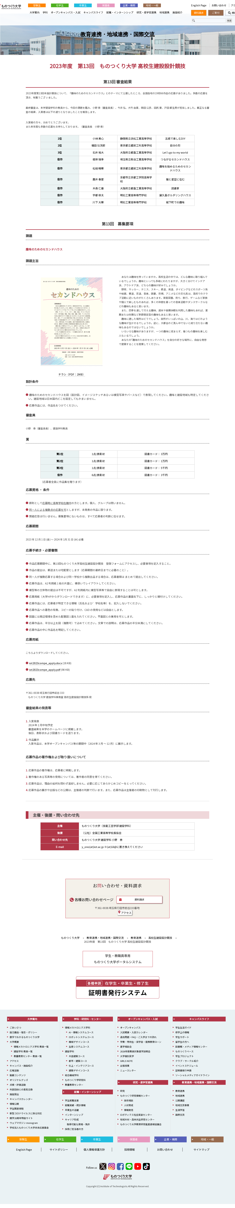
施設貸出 (14, 1098)
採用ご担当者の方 (74, 1133)
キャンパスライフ (93, 12)
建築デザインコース (79, 1074)
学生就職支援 (72, 1104)
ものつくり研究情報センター (135, 1099)
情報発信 (128, 1114)
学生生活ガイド (183, 1031)
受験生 (37, 5)
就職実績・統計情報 (75, 1109)
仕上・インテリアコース (81, 1069)
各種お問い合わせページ (91, 903)
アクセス (124, 917)
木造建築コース (77, 1060)
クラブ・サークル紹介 (186, 1065)
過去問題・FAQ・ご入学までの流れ (138, 1041)
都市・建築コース (78, 1065)
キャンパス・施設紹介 (21, 1069)
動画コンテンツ (18, 1079)
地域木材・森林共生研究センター (137, 1123)
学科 (45, 12)
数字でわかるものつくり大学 (25, 1041)
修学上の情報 (182, 1036)
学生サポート (182, 1041)
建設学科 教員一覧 (23, 1055)
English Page (199, 5)
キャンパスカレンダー (21, 1103)
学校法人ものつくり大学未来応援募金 (29, 1131)
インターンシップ (74, 1118)
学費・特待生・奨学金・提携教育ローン (140, 1046)
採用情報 (129, 1153)
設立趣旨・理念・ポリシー (23, 1036)
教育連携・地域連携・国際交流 (117, 38)
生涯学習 (180, 1114)
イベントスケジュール (186, 1069)
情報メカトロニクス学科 (77, 1031)
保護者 (106, 5)
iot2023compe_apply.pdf (44, 674)
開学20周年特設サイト (21, 1122)
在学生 (60, 5)
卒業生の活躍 (72, 1114)
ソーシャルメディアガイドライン (192, 1079)
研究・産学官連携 (146, 12)
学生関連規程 (16, 1112)
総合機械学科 (72, 1079)
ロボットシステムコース (81, 1041)
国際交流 (180, 1118)
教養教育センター (74, 1088)
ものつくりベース (184, 1055)
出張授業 (124, 1069)
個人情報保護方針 (94, 1153)
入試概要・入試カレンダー (134, 1036)
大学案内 (35, 12)
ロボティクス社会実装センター (136, 1118)
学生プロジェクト (184, 1060)
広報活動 (14, 1074)
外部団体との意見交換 (21, 1093)
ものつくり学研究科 (75, 1084)
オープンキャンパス (130, 1031)
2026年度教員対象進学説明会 (135, 1055)
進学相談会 (126, 1050)
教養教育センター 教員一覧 (28, 1060)
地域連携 (164, 12)
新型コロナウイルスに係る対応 (26, 1117)
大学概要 (14, 1046)
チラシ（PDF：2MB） (71, 378)
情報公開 (14, 1108)
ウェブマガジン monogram (24, 1127)
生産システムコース (79, 1050)
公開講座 (180, 1104)
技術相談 (128, 1104)
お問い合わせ (219, 5)
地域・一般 (152, 5)
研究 (122, 1095)
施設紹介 (177, 12)
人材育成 (128, 1109)
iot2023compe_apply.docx (45, 667)
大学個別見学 (127, 1060)
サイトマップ (201, 1153)
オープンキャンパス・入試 (65, 12)
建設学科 (69, 1055)
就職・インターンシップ (119, 12)
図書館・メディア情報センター (191, 1050)
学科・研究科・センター (87, 1023)
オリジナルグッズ (19, 1084)
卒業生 (83, 5)
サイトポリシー (59, 1153)
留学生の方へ (182, 1046)
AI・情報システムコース (81, 1036)
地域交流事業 (182, 1109)
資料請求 (139, 903)
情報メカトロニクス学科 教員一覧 (31, 1050)
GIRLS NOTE (126, 1065)
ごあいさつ (15, 1031)
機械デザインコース (79, 1046)
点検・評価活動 (18, 1088)
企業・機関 (129, 5)
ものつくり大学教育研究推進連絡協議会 (140, 1128)
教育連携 (180, 1095)
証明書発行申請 (183, 1074)
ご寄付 (215, 12)
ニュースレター (128, 1074)
